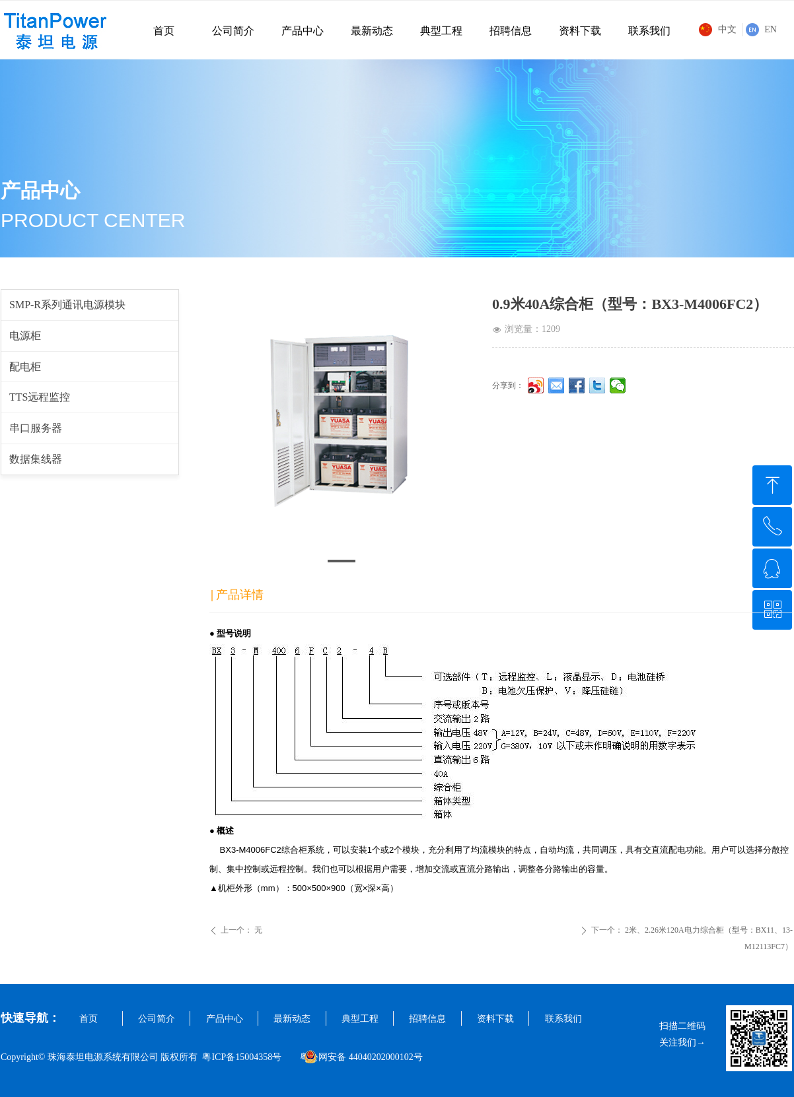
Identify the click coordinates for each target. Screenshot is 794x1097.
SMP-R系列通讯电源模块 (67, 304)
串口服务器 (35, 428)
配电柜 (25, 366)
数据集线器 (35, 459)
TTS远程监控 (39, 397)
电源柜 (25, 335)
